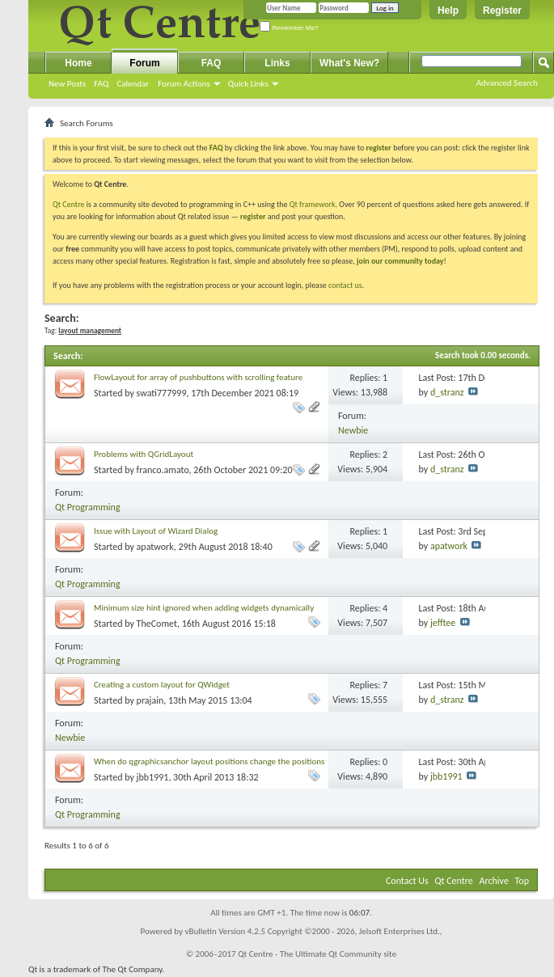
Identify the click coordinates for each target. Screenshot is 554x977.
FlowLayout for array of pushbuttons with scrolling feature (198, 377)
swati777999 (162, 393)
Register (502, 10)
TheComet (157, 623)
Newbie (353, 430)
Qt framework (313, 204)
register (252, 216)
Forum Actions (184, 83)
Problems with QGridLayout (143, 454)
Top (522, 880)
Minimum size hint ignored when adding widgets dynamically (204, 608)
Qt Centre (69, 204)
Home (78, 63)
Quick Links (248, 83)
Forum (144, 63)
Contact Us (407, 880)
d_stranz (447, 392)
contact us (345, 285)
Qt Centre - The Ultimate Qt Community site (317, 954)
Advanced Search (507, 83)
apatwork (155, 546)
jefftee (442, 622)
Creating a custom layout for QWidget (162, 684)
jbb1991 (153, 777)
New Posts (67, 83)
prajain (150, 700)
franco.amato (163, 470)
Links (277, 63)
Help (448, 10)
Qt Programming (88, 507)
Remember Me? (289, 28)
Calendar (132, 83)
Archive (494, 880)
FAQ (101, 83)
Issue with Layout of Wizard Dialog (156, 531)
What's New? (349, 63)
